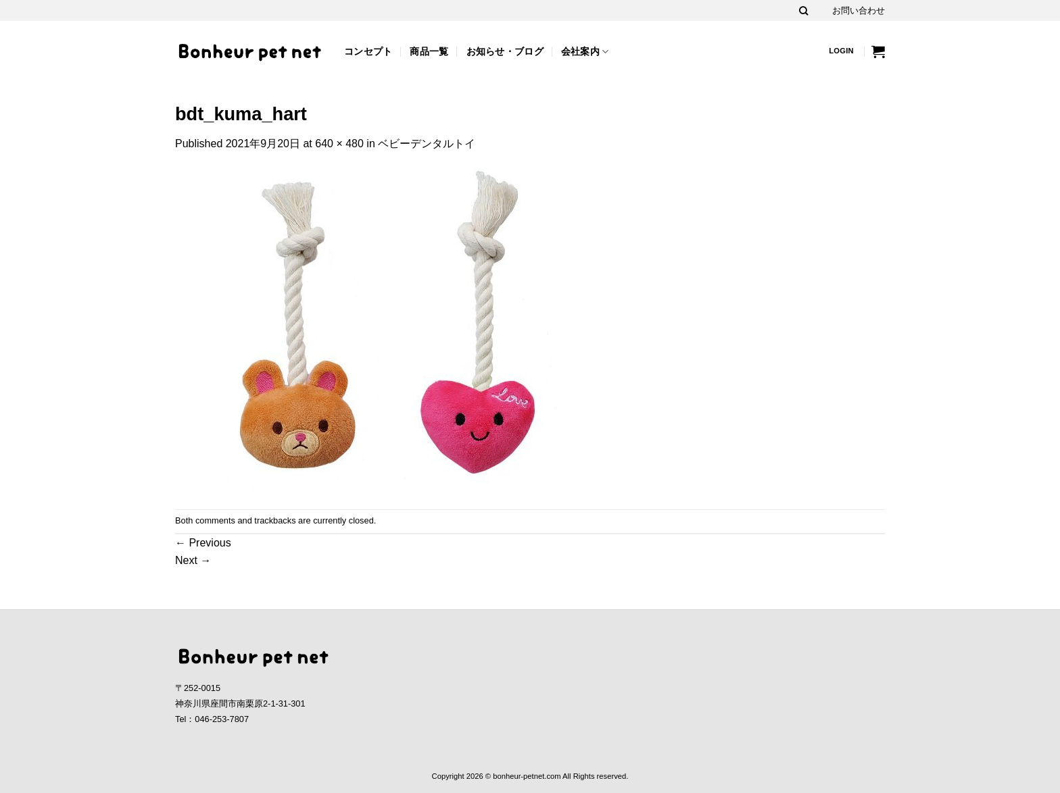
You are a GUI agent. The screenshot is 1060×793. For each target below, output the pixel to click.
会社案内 (585, 51)
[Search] (803, 11)
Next (193, 560)
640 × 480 (339, 143)
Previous (203, 542)
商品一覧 (429, 51)
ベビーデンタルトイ (426, 143)
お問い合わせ (858, 10)
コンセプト (368, 51)
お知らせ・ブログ (505, 51)
